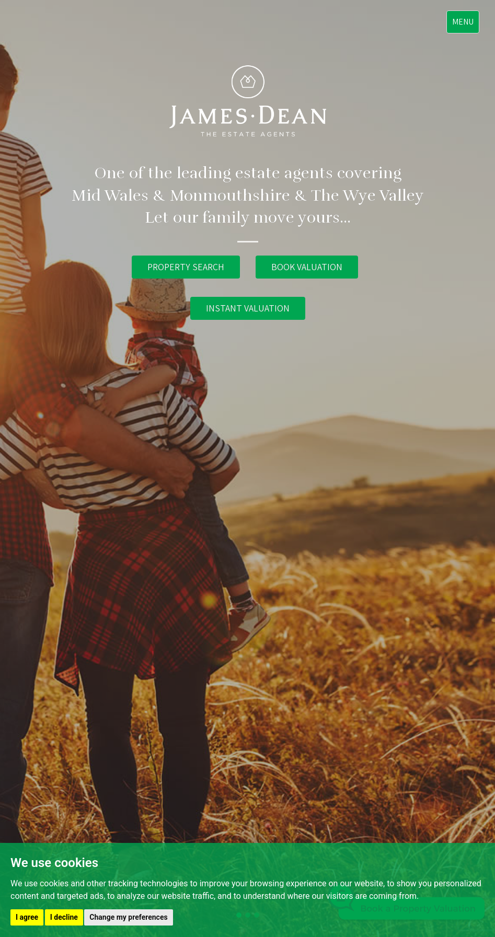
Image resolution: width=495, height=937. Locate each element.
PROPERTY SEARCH (185, 267)
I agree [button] (27, 917)
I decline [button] (64, 917)
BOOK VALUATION (306, 267)
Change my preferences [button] (128, 917)
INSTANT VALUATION (248, 308)
